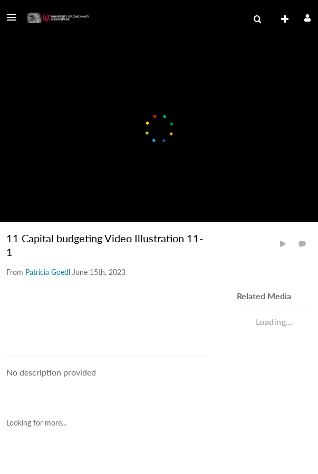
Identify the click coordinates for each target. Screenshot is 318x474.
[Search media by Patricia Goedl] (47, 272)
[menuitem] (257, 19)
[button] (14, 17)
